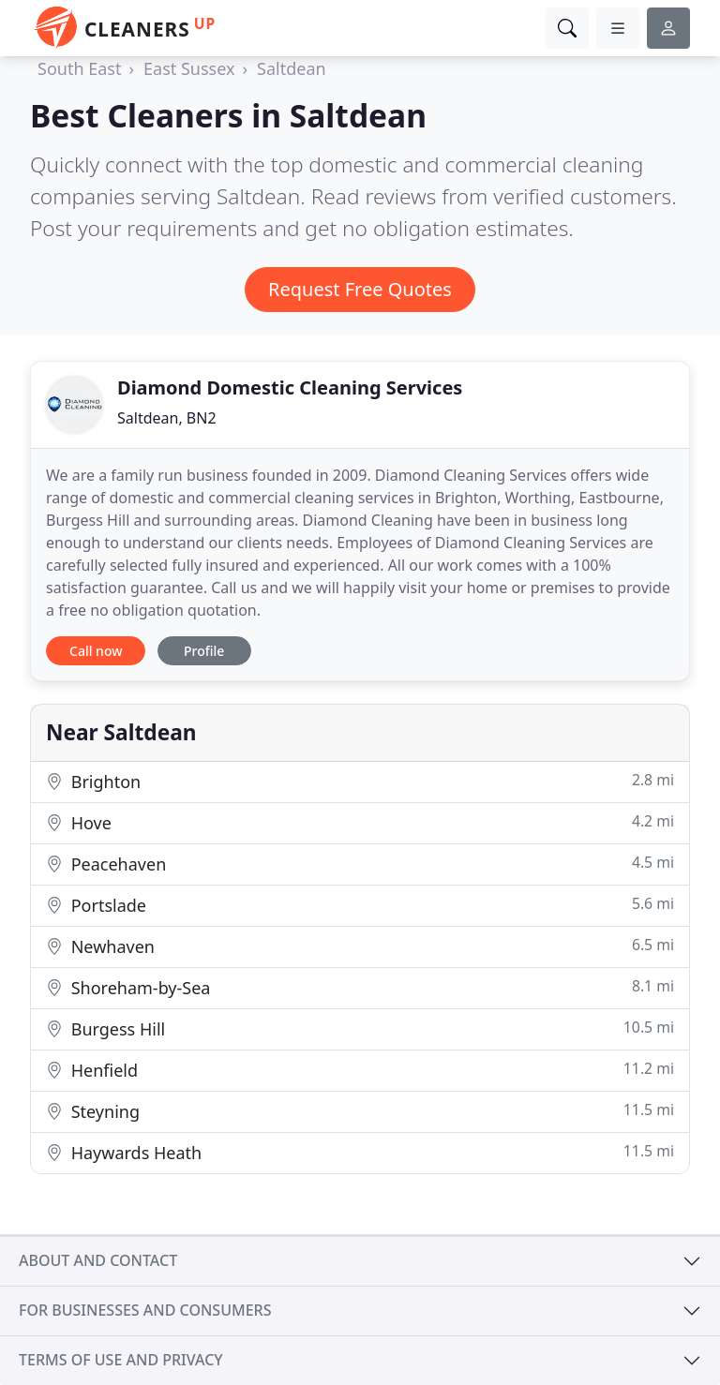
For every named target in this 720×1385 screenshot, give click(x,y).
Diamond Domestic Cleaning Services (289, 387)
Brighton (360, 781)
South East (79, 68)
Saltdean (291, 68)
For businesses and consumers (145, 1310)
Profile (204, 651)
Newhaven (360, 946)
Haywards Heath (360, 1152)
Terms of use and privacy (121, 1359)
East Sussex (188, 68)
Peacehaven (360, 863)
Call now (95, 651)
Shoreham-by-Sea (360, 987)
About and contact (98, 1260)
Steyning (360, 1111)
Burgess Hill (360, 1028)
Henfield (360, 1069)
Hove (360, 822)
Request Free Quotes (360, 289)
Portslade (360, 904)
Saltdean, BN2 (167, 418)
